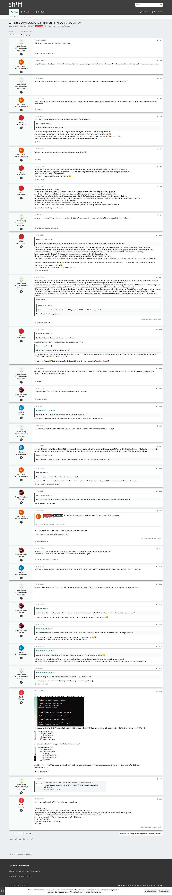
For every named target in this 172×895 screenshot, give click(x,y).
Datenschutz (138, 885)
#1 (161, 40)
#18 (160, 468)
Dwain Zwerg (15, 26)
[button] (32, 11)
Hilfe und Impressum (149, 885)
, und (49, 208)
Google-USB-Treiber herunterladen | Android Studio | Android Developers (68, 782)
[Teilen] (157, 40)
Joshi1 (21, 871)
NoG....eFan (39, 524)
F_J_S (26, 871)
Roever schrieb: (41, 473)
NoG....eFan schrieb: (42, 123)
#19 (160, 491)
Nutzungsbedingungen (125, 885)
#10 (160, 235)
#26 (160, 646)
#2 (161, 61)
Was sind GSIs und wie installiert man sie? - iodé (52, 535)
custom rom (56, 26)
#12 (160, 330)
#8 (161, 187)
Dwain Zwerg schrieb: (43, 239)
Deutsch (25, 885)
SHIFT (17, 885)
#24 (160, 604)
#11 (160, 277)
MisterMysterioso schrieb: (44, 410)
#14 (160, 388)
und (46, 53)
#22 (160, 566)
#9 (161, 215)
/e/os (49, 26)
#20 (160, 511)
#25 (160, 624)
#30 (160, 799)
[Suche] (149, 5)
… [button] (18, 35)
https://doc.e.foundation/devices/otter (57, 43)
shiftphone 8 (66, 26)
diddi (38, 871)
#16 (160, 426)
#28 (160, 691)
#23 (160, 584)
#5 (161, 116)
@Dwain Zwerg (64, 530)
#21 (160, 549)
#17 (160, 446)
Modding (62, 524)
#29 (160, 779)
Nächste (27, 35)
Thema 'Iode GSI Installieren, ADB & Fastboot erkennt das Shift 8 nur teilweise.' (92, 515)
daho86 (11, 871)
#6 (161, 149)
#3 (161, 78)
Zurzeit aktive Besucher (20, 866)
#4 (161, 99)
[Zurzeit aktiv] (21, 44)
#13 (160, 368)
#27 (160, 668)
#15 (160, 406)
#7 (161, 167)
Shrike (17, 871)
